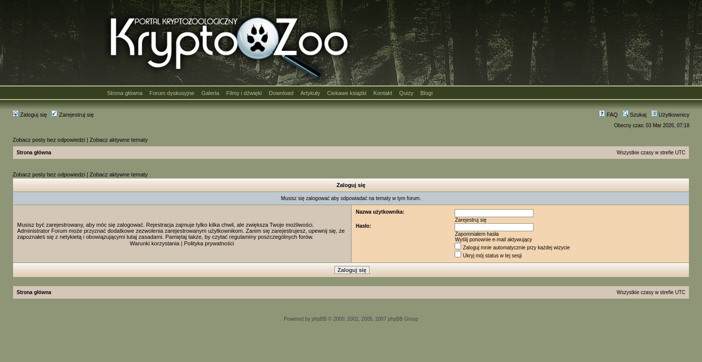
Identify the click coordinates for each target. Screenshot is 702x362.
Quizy (406, 93)
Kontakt (383, 93)
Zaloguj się (30, 115)
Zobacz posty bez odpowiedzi (49, 140)
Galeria (210, 93)
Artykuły (310, 93)
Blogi (426, 93)
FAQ (608, 115)
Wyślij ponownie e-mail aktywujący (493, 239)
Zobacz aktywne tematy (119, 140)
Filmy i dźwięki (244, 93)
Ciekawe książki (346, 93)
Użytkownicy (670, 115)
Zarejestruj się (72, 115)
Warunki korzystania (155, 243)
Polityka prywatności (209, 243)
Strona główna (124, 93)
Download (281, 93)
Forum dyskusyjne (171, 93)
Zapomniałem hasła (477, 234)
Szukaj (635, 115)
